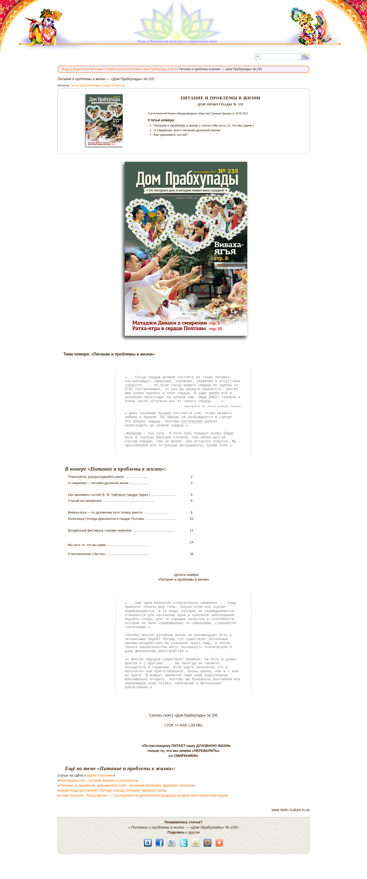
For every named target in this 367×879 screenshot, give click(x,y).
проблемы (177, 125)
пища (232, 602)
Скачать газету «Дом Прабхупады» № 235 (183, 715)
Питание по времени (76, 785)
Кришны (164, 413)
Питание (160, 125)
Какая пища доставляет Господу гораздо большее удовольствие (112, 790)
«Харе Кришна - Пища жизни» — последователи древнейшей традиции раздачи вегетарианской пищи (143, 795)
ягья (83, 512)
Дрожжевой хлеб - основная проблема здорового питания (146, 785)
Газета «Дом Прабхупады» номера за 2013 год (97, 85)
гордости (133, 385)
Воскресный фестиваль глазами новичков (100, 530)
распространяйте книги (105, 477)
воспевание (193, 421)
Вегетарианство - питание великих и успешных (98, 780)
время (214, 393)
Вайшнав (134, 433)
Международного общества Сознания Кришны (205, 113)
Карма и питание (100, 775)
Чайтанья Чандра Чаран (129, 495)
